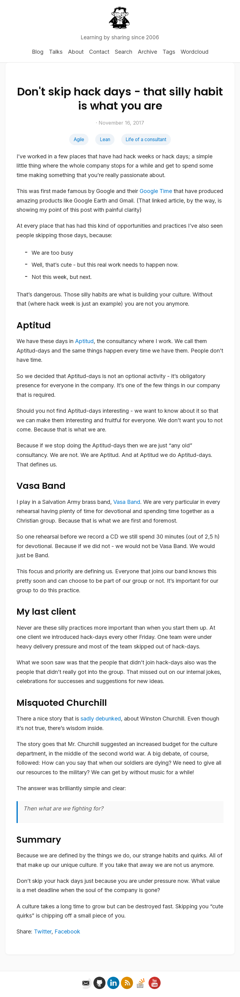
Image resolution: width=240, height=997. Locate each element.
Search (123, 51)
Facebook (67, 931)
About (76, 51)
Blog (37, 51)
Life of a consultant (146, 139)
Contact (99, 51)
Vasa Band (126, 502)
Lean (105, 139)
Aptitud (84, 341)
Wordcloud (194, 51)
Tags (169, 51)
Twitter (42, 931)
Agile (79, 139)
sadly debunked (101, 718)
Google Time (156, 191)
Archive (147, 51)
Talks (55, 51)
